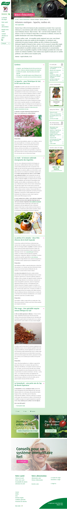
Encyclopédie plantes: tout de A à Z (55, 116)
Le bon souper (53, 143)
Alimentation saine (36, 478)
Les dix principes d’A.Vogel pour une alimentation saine (55, 140)
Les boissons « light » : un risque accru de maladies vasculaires (55, 76)
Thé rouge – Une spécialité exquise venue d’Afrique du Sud (28, 75)
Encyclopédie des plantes (21, 482)
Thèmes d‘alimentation (37, 480)
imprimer (34, 411)
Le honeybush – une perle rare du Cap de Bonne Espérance (28, 77)
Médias (17, 494)
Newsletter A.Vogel (55, 480)
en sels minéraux (34, 257)
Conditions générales (20, 499)
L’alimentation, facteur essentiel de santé (54, 132)
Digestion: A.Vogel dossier (55, 130)
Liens (16, 496)
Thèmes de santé (53, 112)
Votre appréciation (20, 24)
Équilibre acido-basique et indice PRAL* (55, 135)
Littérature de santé (20, 484)
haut (26, 411)
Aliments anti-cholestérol (55, 70)
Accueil (16, 19)
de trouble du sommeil (35, 201)
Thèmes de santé (19, 478)
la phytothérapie (29, 251)
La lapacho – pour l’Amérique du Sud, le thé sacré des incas (29, 68)
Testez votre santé (19, 480)
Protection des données (21, 501)
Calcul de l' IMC (53, 137)
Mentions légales (19, 498)
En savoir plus (51, 431)
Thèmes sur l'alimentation (55, 114)
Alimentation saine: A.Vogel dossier (54, 128)
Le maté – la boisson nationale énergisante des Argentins (28, 70)
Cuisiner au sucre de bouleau (54, 73)
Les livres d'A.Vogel (54, 118)
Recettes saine (35, 484)
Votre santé (5, 22)
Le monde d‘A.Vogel (55, 478)
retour (18, 411)
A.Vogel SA (53, 484)
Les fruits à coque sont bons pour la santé (54, 80)
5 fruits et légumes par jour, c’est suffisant (56, 68)
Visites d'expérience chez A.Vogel (28, 431)
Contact (17, 492)
